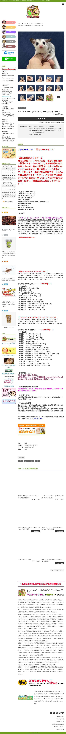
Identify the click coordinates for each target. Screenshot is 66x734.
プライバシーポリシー (59, 726)
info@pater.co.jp (6, 96)
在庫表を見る (43, 122)
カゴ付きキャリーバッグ (24, 559)
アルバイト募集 (60, 719)
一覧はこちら (57, 570)
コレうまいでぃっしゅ (9, 327)
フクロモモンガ (32, 23)
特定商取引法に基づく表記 (58, 724)
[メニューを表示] (63, 4)
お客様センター (60, 716)
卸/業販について (60, 721)
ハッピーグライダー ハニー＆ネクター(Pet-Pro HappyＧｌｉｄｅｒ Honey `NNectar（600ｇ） (9, 303)
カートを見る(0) (53, 122)
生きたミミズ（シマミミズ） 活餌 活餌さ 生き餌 (8, 230)
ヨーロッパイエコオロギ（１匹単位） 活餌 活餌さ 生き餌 (8, 279)
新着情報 (39, 23)
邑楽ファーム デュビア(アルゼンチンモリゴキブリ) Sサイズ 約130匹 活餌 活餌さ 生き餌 (9, 254)
